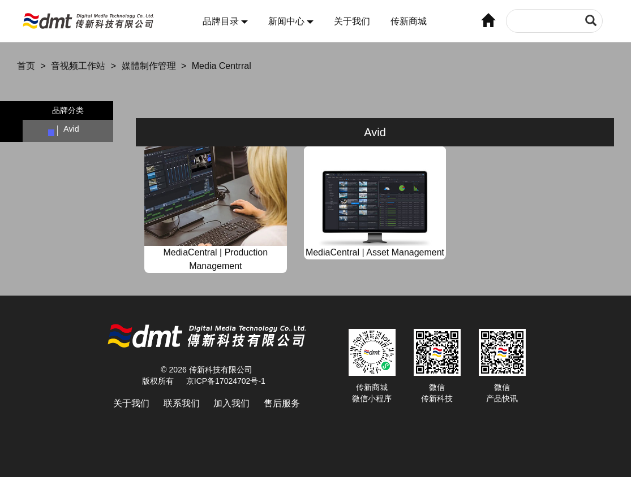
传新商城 (408, 21)
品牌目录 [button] (225, 21)
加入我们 (231, 403)
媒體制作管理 (149, 66)
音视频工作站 (78, 66)
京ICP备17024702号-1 (225, 380)
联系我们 (182, 403)
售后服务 (282, 403)
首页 (26, 66)
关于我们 (352, 21)
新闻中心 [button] (291, 21)
